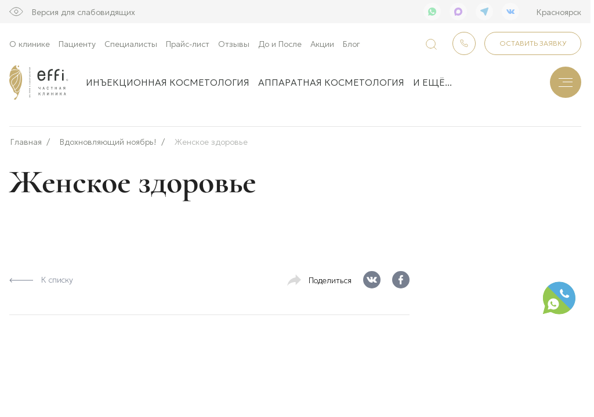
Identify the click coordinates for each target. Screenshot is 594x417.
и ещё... (432, 82)
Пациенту (77, 43)
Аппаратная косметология (331, 82)
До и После (280, 43)
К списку (41, 275)
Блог (351, 43)
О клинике (29, 43)
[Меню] (565, 82)
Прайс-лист (187, 43)
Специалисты (130, 43)
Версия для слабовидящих (83, 11)
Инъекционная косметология (167, 82)
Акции (322, 43)
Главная (26, 138)
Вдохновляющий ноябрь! (108, 138)
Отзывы (233, 43)
